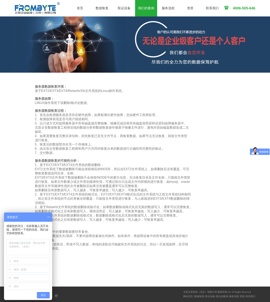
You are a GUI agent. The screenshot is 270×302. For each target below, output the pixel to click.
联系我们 (212, 8)
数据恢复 (102, 8)
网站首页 (188, 296)
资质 (190, 8)
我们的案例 (146, 8)
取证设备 (124, 8)
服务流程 (168, 8)
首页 (80, 8)
